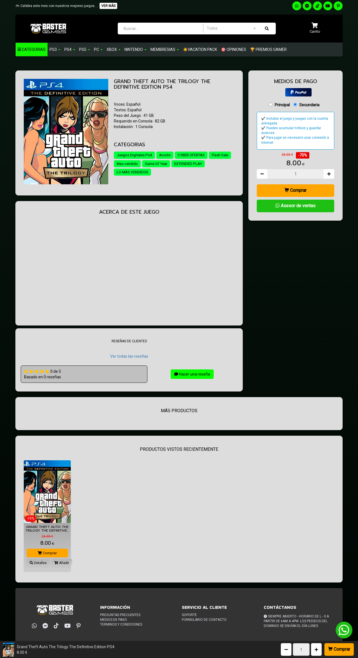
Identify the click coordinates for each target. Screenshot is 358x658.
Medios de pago (113, 620)
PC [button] (98, 49)
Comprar (339, 649)
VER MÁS (108, 6)
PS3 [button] (55, 49)
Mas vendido (153, 164)
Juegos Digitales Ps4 (135, 155)
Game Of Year (183, 164)
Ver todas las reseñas (129, 356)
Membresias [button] (164, 49)
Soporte (189, 615)
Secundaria (309, 105)
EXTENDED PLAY (131, 172)
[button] (315, 28)
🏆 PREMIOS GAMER (268, 49)
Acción (166, 155)
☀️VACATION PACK (200, 49)
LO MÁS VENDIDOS (170, 172)
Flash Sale (126, 164)
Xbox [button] (114, 49)
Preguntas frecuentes (120, 615)
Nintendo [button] (135, 49)
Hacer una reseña (192, 374)
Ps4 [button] (69, 49)
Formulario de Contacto (204, 620)
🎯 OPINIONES (233, 49)
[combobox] (231, 28)
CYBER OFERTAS (194, 155)
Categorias (32, 49)
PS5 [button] (84, 49)
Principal (282, 105)
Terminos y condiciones (121, 624)
